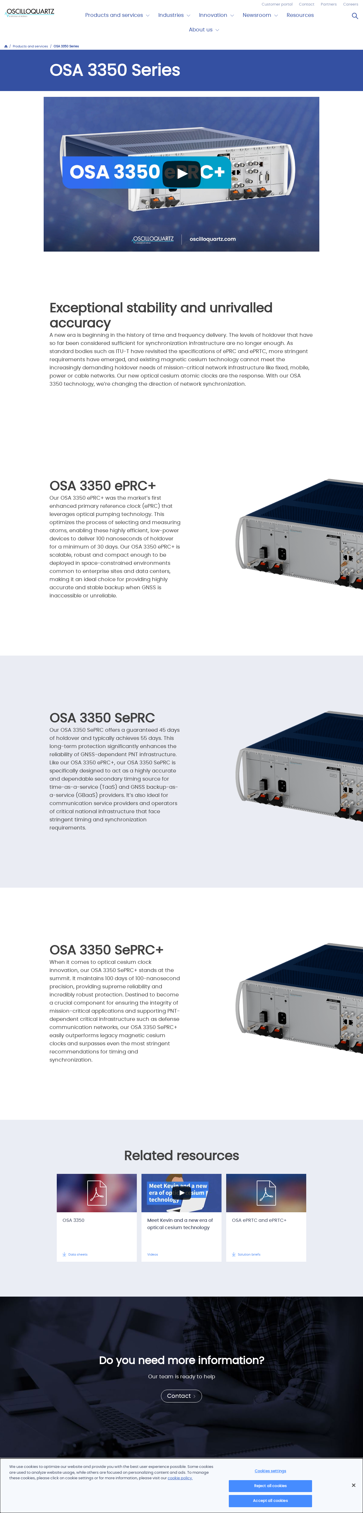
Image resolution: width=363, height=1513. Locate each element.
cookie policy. (180, 1478)
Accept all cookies (270, 1501)
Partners (329, 4)
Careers (350, 4)
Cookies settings (270, 1471)
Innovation (213, 15)
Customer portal (277, 4)
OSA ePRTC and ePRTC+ (259, 1220)
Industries (171, 15)
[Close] (353, 1485)
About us (201, 30)
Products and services (114, 15)
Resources (300, 15)
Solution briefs (246, 1254)
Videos (152, 1254)
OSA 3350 (73, 1220)
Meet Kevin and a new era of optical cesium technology (180, 1224)
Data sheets (75, 1254)
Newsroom (257, 15)
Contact (306, 4)
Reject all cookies (270, 1486)
